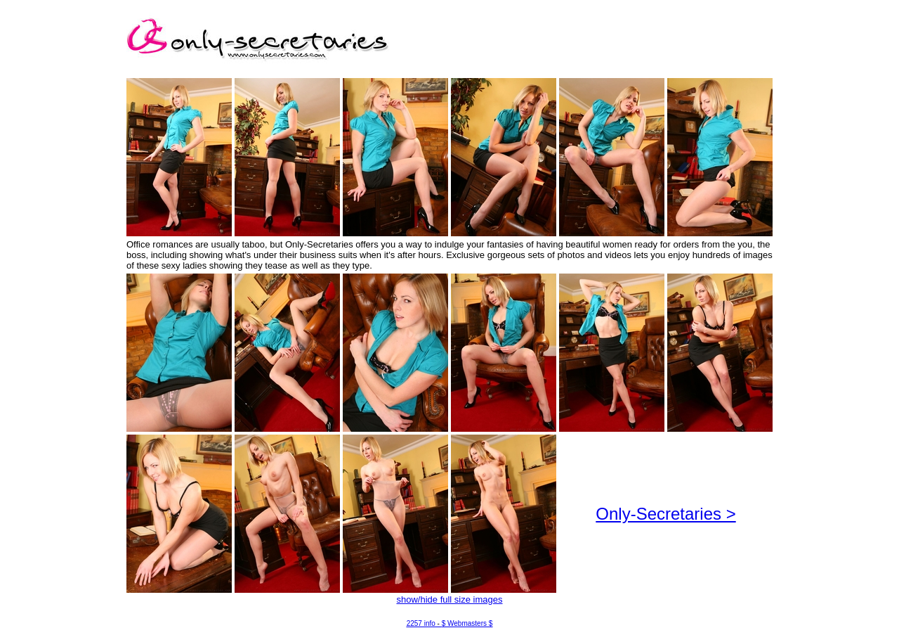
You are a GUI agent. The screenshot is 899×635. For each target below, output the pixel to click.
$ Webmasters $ (467, 623)
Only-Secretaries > (665, 513)
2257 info (421, 623)
